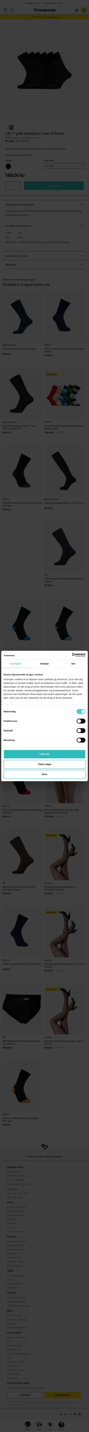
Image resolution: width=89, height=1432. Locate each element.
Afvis (44, 774)
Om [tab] (73, 663)
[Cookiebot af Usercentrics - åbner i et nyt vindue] (71, 655)
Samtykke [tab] (15, 663)
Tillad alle (44, 754)
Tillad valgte (44, 764)
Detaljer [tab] (44, 663)
